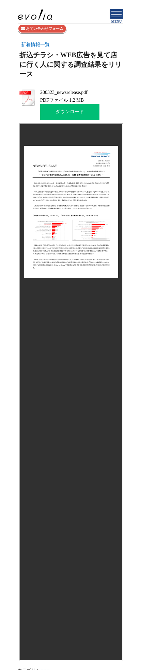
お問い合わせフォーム (42, 28)
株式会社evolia (111, 4)
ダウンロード (70, 111)
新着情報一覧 (35, 44)
